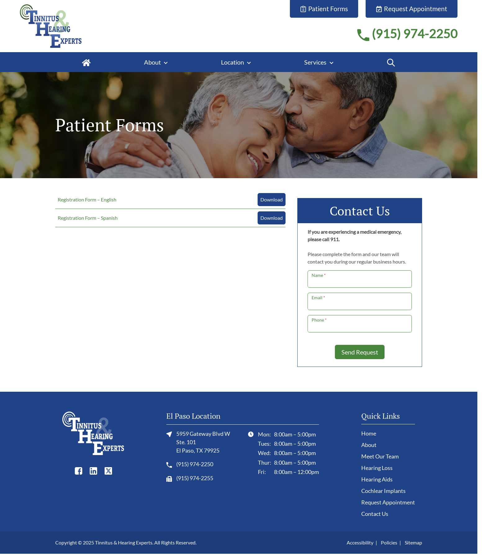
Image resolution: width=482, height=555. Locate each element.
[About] (155, 62)
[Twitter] (108, 470)
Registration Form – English (87, 199)
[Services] (318, 62)
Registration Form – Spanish (88, 218)
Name (319, 275)
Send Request (359, 352)
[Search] (391, 62)
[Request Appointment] (411, 9)
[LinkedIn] (93, 470)
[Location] (235, 62)
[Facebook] (78, 470)
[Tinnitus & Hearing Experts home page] (51, 25)
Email (318, 297)
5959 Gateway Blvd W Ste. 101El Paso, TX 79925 (198, 441)
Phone (319, 320)
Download (271, 199)
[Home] (86, 62)
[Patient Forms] (324, 9)
